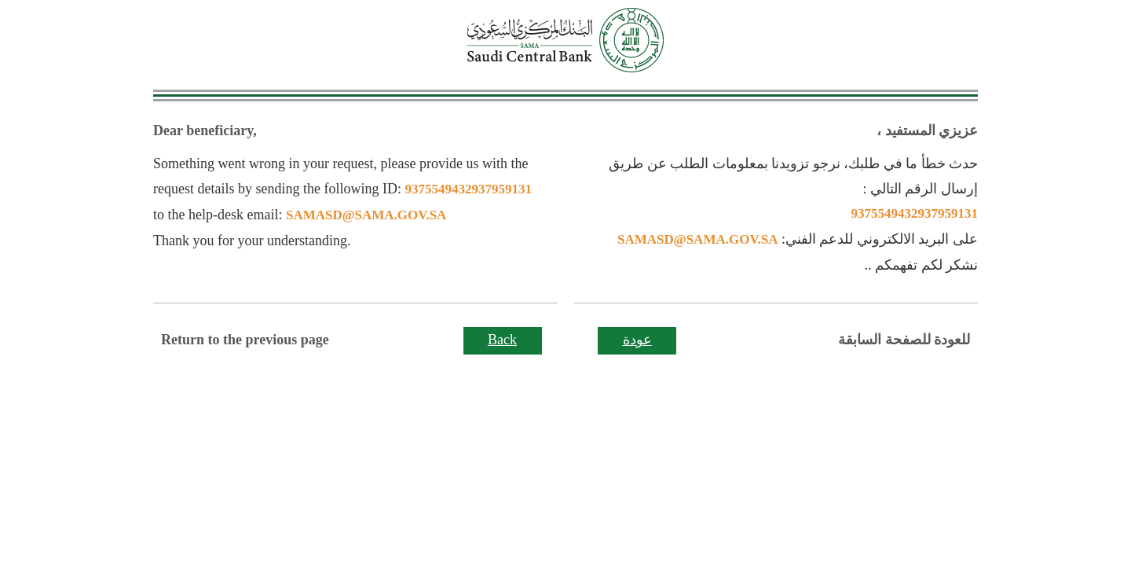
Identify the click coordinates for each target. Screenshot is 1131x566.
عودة (637, 339)
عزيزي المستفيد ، (927, 130)
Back (502, 339)
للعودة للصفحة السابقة (904, 339)
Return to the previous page (245, 339)
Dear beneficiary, (205, 130)
